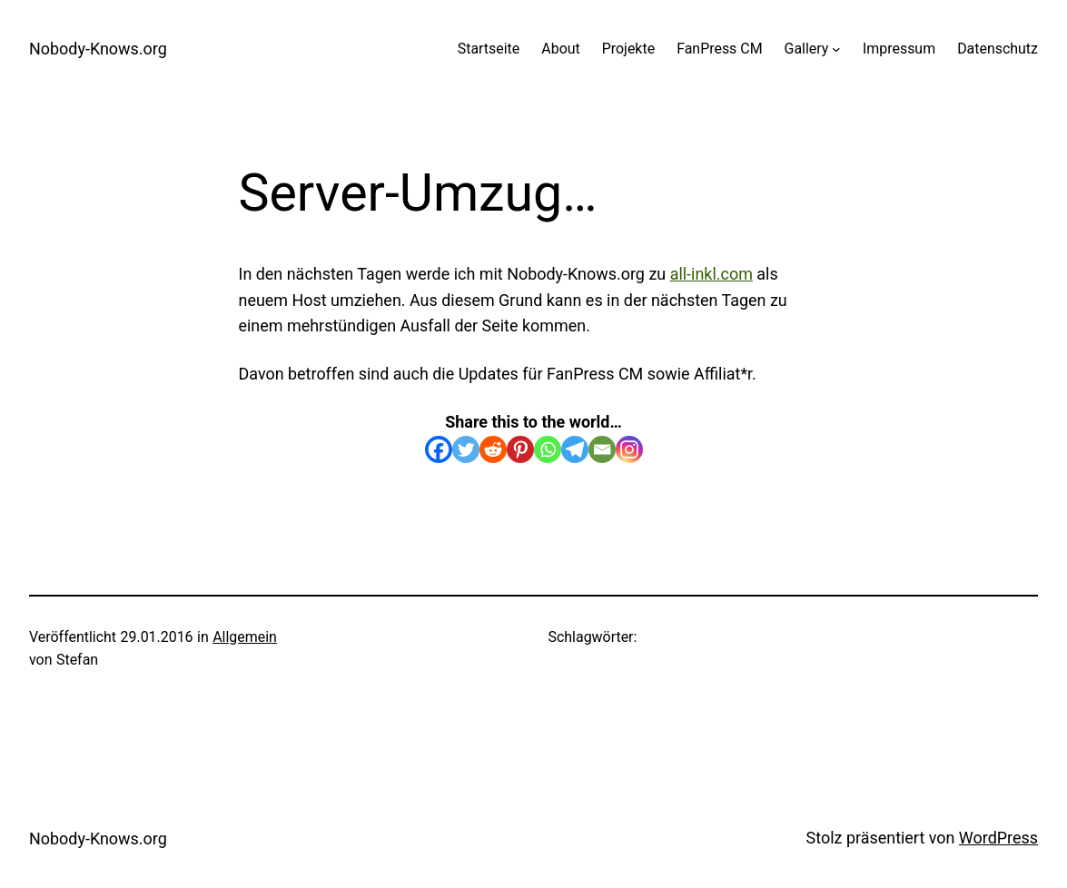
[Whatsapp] (547, 449)
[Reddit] (493, 449)
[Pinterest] (520, 449)
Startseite (489, 48)
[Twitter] (465, 449)
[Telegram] (574, 449)
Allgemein (244, 637)
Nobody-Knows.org (98, 48)
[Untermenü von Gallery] (836, 49)
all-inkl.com (711, 273)
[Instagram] (629, 449)
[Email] (602, 449)
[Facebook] (438, 449)
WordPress (998, 837)
